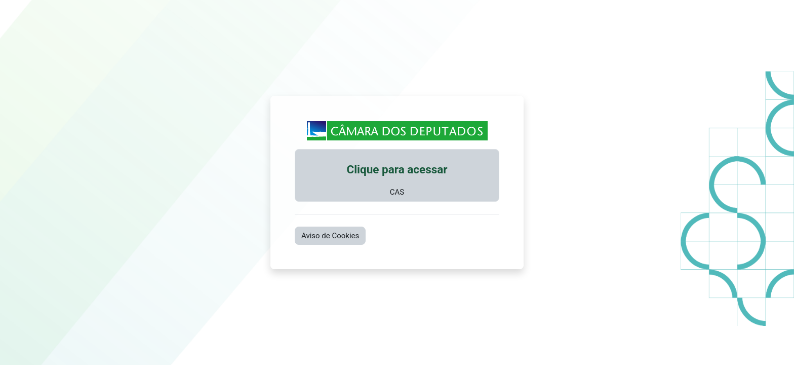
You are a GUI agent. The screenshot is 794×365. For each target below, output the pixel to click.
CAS (397, 192)
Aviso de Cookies (330, 235)
